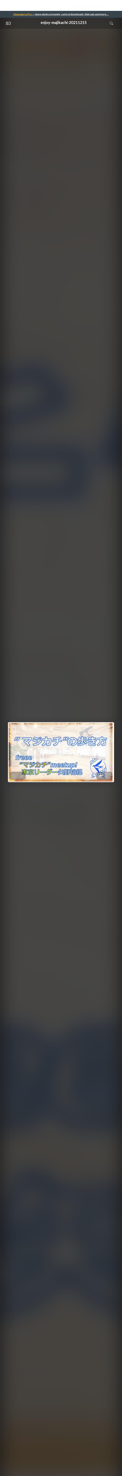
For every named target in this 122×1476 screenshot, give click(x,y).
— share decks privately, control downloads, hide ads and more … (61, 14)
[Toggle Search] (111, 23)
